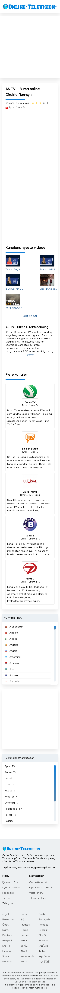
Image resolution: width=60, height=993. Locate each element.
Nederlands (27, 956)
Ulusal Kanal (30, 492)
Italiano (25, 940)
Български (8, 919)
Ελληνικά (7, 940)
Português (44, 919)
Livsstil (8, 778)
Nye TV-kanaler (11, 887)
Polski (42, 914)
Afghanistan (14, 627)
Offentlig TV (34, 539)
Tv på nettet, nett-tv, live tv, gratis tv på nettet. (29, 868)
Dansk (5, 930)
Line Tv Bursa (30, 449)
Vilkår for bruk (36, 893)
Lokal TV (21, 108)
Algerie (11, 639)
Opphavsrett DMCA (40, 887)
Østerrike (12, 681)
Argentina (13, 657)
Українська (45, 956)
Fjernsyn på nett (11, 882)
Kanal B (30, 536)
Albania (11, 633)
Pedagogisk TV (13, 809)
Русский (43, 930)
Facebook (8, 893)
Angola (11, 651)
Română (43, 925)
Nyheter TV (25, 495)
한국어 (24, 951)
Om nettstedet (38, 882)
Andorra (12, 645)
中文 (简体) (44, 961)
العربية (5, 914)
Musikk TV (10, 791)
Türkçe (42, 951)
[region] (30, 653)
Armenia (12, 663)
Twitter (6, 898)
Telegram (7, 903)
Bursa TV (30, 402)
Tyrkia (12, 108)
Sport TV (10, 766)
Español (6, 951)
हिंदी (22, 919)
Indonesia (26, 935)
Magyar (25, 930)
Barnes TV (10, 772)
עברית (24, 914)
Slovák (42, 935)
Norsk (24, 961)
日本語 (24, 946)
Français (7, 961)
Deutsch (7, 935)
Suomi (5, 956)
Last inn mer (30, 316)
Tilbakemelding (38, 898)
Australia (12, 675)
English (6, 946)
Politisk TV (10, 815)
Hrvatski (25, 925)
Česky (5, 925)
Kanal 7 (30, 579)
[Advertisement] (29, 46)
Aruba (10, 669)
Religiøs (9, 821)
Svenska (43, 940)
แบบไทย (43, 946)
